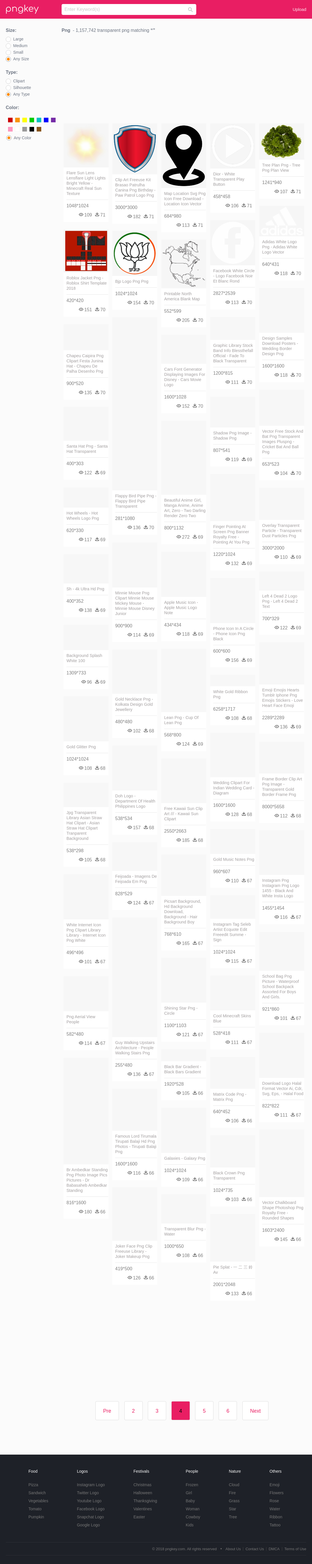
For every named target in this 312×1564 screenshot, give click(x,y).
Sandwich (37, 1492)
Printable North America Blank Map (182, 296)
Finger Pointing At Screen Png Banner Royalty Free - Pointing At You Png (231, 534)
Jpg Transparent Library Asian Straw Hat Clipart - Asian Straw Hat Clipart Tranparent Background (84, 825)
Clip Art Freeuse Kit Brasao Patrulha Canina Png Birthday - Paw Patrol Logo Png (135, 187)
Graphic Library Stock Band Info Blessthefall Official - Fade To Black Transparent (233, 353)
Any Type (21, 94)
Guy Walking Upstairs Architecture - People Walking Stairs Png (135, 1047)
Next (255, 1411)
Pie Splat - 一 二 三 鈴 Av (233, 1270)
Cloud (234, 1484)
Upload (299, 9)
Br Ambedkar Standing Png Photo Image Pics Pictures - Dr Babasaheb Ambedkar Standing (87, 1180)
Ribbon (276, 1517)
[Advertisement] (184, 80)
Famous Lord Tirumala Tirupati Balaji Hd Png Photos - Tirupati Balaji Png (135, 1144)
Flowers (277, 1492)
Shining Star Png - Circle (181, 1011)
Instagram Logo (91, 1484)
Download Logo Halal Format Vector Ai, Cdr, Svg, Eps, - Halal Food (282, 1088)
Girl (189, 1492)
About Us (233, 1549)
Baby (190, 1501)
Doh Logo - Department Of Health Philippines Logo (135, 801)
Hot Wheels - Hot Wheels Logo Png (82, 516)
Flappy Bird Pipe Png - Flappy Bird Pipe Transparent (135, 501)
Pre (107, 1411)
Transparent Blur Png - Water (185, 1231)
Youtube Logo (89, 1501)
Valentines (143, 1509)
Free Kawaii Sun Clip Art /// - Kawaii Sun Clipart (183, 813)
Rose (274, 1501)
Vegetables (38, 1501)
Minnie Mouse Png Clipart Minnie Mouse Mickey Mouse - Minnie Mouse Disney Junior (135, 603)
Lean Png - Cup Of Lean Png (181, 720)
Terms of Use (295, 1549)
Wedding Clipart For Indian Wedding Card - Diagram (233, 787)
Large (18, 39)
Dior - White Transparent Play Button (228, 179)
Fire (232, 1492)
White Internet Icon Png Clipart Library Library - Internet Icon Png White (86, 933)
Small (18, 52)
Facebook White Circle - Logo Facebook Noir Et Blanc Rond (234, 275)
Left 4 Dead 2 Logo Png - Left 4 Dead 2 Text (280, 601)
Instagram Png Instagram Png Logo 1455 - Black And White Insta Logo (280, 888)
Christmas (143, 1484)
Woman (192, 1509)
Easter (139, 1517)
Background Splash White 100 (84, 658)
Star (232, 1509)
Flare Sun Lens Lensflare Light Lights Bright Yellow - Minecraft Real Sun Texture (86, 183)
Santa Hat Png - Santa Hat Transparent (87, 449)
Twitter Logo (88, 1492)
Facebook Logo (91, 1509)
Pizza (33, 1484)
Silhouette (22, 87)
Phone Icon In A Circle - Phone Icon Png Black (233, 633)
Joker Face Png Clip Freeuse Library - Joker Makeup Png (133, 1251)
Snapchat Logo (90, 1517)
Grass (234, 1501)
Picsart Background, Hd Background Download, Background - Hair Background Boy (182, 911)
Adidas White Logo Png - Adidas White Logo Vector (279, 246)
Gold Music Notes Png (233, 859)
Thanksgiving (145, 1501)
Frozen (192, 1484)
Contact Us (255, 1549)
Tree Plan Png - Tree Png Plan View (281, 168)
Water (275, 1509)
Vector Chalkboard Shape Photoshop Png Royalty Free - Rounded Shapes (282, 1210)
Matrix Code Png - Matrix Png (229, 1097)
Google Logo (88, 1525)
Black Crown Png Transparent (229, 1175)
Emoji (275, 1484)
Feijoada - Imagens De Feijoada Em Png (136, 879)
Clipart (19, 81)
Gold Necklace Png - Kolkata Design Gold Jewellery (134, 704)
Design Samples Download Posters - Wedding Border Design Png (280, 346)
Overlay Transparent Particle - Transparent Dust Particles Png (282, 530)
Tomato (35, 1509)
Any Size (21, 59)
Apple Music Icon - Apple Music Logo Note (181, 607)
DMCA (274, 1549)
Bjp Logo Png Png (131, 281)
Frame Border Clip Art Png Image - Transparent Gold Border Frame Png (282, 787)
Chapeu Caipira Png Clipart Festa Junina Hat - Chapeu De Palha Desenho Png (85, 363)
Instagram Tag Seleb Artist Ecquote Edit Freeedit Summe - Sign (232, 932)
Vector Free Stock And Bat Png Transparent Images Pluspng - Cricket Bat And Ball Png (282, 441)
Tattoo (275, 1525)
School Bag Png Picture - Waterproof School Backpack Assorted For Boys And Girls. (280, 986)
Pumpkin (36, 1517)
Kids (189, 1525)
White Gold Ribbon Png (230, 694)
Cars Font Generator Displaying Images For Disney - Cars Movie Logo (184, 377)
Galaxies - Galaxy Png (184, 1158)
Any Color (22, 138)
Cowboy (193, 1517)
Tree (233, 1517)
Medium (20, 45)
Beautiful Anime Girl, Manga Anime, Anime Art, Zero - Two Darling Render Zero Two (184, 508)
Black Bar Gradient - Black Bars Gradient (182, 1069)
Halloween (143, 1492)
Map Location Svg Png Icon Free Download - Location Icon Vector (185, 198)
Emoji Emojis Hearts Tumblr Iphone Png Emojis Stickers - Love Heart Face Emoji (282, 698)
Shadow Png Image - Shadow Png (232, 435)
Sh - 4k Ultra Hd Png (85, 589)
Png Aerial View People (80, 1019)
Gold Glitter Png (81, 747)
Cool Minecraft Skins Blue (232, 1018)
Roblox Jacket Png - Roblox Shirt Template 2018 (86, 283)
